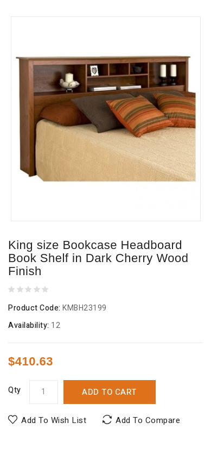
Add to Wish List (53, 420)
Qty (14, 390)
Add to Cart (109, 392)
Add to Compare (148, 420)
